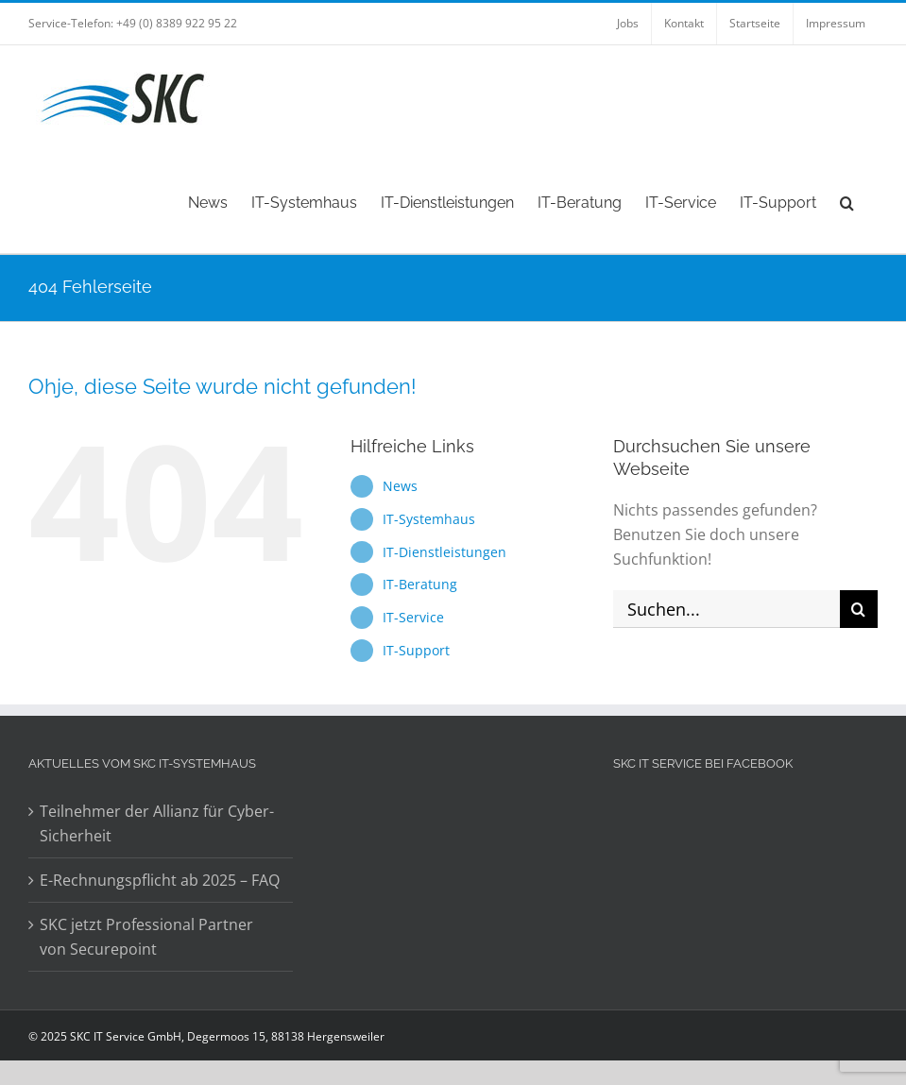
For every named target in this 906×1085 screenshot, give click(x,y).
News (400, 486)
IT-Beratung (420, 584)
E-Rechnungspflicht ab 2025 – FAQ (160, 880)
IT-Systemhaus (429, 519)
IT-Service (413, 617)
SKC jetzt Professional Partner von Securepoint (146, 936)
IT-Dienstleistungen (444, 552)
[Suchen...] (726, 609)
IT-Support (416, 650)
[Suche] (859, 609)
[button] (847, 201)
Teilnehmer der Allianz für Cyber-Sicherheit (157, 823)
